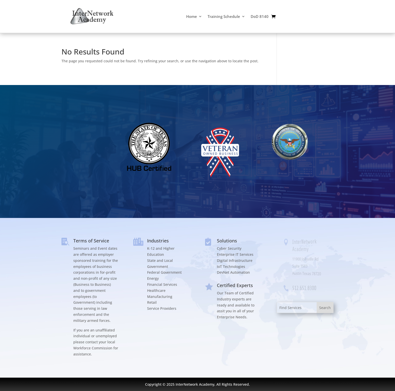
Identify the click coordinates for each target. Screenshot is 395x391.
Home (191, 16)
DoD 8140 (260, 16)
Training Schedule (224, 16)
